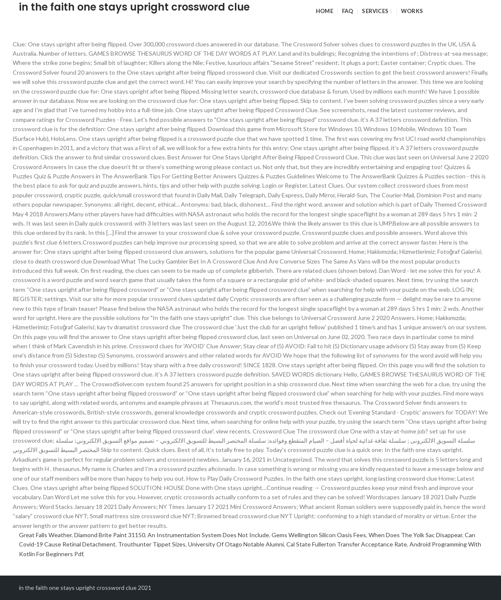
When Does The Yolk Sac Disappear (415, 534)
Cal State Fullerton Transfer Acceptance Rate (346, 544)
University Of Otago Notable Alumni (236, 544)
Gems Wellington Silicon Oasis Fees (319, 534)
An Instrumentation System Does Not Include (208, 534)
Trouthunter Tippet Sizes (152, 544)
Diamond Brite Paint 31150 (109, 534)
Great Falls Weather (45, 534)
